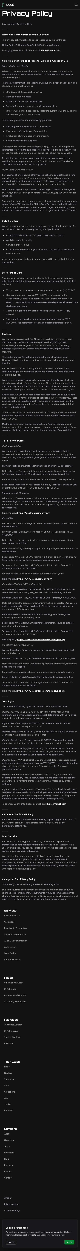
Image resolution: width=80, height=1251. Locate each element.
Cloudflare (9, 1091)
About (7, 1133)
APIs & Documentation (15, 940)
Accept (69, 1242)
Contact (8, 1177)
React (7, 1066)
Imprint (8, 1198)
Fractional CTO (12, 915)
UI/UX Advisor (11, 1031)
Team (7, 1146)
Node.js (8, 1073)
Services (10, 910)
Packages (11, 1019)
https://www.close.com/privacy (34, 579)
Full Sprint (9, 1043)
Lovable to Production (15, 928)
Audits (8, 977)
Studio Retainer (12, 1037)
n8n (6, 1098)
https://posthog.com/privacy (33, 513)
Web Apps (9, 922)
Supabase (9, 1079)
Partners (8, 1165)
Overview (9, 1140)
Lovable (8, 1110)
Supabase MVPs (12, 959)
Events (7, 1171)
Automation (10, 947)
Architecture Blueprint (15, 995)
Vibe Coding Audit (13, 982)
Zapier (7, 1104)
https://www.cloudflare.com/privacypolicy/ (41, 639)
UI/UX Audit (10, 989)
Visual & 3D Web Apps (15, 934)
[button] (76, 4)
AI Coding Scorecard (15, 1001)
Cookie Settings (12, 1210)
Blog (6, 1159)
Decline (11, 1242)
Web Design (10, 953)
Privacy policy (11, 1204)
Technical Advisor (13, 1024)
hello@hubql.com (50, 50)
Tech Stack (12, 1061)
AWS (6, 1085)
